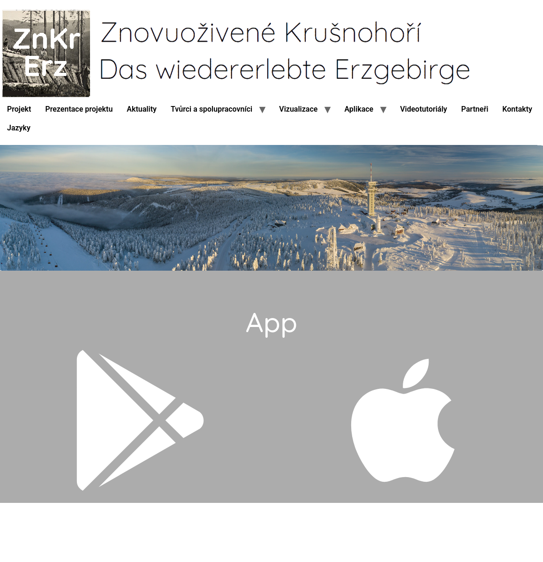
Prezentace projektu (79, 109)
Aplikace (358, 109)
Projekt (19, 109)
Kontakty (517, 109)
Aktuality (142, 109)
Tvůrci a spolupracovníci (211, 109)
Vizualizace (298, 109)
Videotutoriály (423, 109)
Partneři (475, 109)
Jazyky (18, 127)
